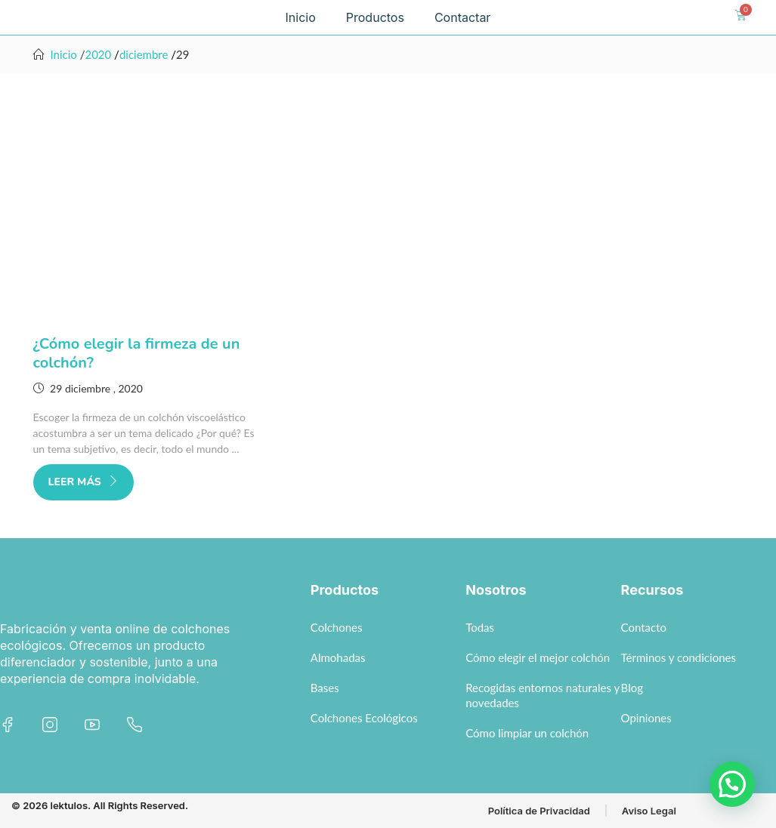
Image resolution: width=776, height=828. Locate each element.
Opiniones (646, 718)
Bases (325, 687)
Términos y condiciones (678, 657)
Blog (632, 687)
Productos (375, 17)
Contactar (462, 17)
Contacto (643, 627)
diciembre (143, 54)
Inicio (301, 17)
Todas (479, 627)
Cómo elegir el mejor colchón (537, 657)
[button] (732, 784)
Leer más (83, 482)
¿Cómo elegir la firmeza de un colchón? (136, 353)
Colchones (337, 627)
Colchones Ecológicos (364, 718)
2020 (98, 54)
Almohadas (338, 657)
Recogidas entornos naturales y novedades (542, 695)
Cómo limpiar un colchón (527, 733)
